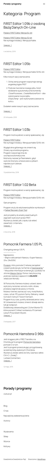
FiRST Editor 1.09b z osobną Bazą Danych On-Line (24, 25)
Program (7, 265)
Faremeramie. (37, 268)
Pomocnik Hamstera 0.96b (24, 334)
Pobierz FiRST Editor (12, 69)
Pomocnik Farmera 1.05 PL (23, 244)
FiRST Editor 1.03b (17, 130)
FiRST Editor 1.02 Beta (20, 185)
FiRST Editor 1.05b (17, 64)
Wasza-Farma (16, 273)
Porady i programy (12, 3)
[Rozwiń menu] (44, 3)
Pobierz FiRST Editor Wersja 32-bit (18, 37)
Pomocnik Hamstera (31, 342)
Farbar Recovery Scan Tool (16, 210)
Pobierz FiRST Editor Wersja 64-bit (18, 33)
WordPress (41, 459)
